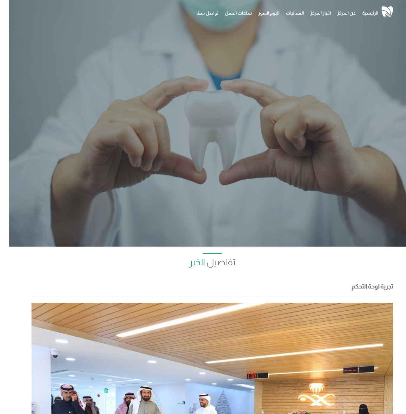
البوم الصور (259, 13)
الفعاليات (286, 13)
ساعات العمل (229, 13)
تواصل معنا (198, 13)
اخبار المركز (311, 13)
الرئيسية (361, 13)
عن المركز (337, 13)
